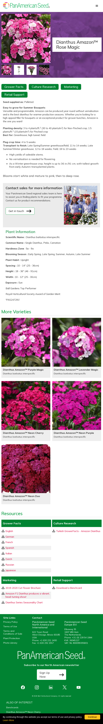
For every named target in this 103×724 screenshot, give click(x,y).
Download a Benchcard (67, 587)
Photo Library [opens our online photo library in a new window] (10, 643)
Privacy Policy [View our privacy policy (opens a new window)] (10, 622)
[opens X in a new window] (65, 687)
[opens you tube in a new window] (79, 687)
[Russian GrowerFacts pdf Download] (26, 565)
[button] (97, 6)
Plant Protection (11, 638)
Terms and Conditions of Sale (12, 632)
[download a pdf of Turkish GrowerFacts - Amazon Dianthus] (77, 531)
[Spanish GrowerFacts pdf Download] (26, 548)
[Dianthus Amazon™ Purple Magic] (25, 348)
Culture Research (44, 87)
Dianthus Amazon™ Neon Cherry (23, 712)
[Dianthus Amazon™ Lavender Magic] (76, 348)
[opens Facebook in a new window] (24, 687)
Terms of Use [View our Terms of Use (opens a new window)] (10, 626)
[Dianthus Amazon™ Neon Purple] (76, 411)
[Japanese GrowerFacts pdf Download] (26, 570)
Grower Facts (13, 87)
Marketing (71, 87)
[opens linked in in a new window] (51, 687)
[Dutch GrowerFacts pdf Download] (26, 559)
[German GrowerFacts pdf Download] (26, 537)
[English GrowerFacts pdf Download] (26, 531)
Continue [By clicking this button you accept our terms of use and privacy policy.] (92, 717)
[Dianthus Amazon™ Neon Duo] (25, 474)
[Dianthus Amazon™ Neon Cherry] (25, 411)
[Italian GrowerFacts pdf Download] (26, 553)
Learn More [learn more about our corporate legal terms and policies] (8, 720)
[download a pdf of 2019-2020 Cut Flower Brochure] (26, 588)
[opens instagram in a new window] (38, 687)
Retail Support (14, 94)
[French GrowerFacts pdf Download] (26, 542)
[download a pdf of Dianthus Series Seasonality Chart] (26, 602)
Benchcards (12, 707)
